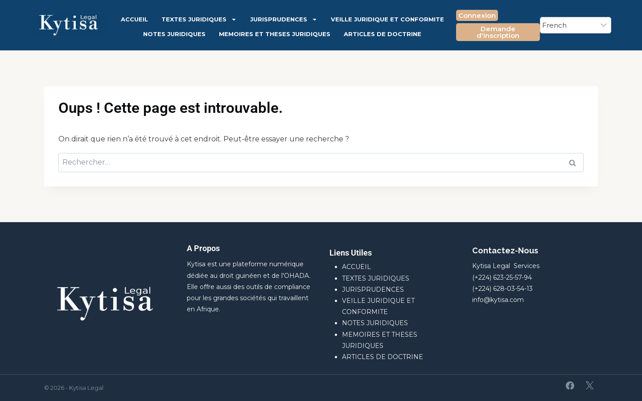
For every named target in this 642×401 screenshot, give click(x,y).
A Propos (203, 248)
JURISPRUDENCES (283, 19)
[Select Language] (575, 25)
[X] (589, 385)
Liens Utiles (350, 252)
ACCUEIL (134, 19)
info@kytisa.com (498, 300)
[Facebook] (570, 385)
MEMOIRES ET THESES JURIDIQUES (274, 33)
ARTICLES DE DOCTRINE (382, 33)
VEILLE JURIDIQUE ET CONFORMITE (387, 19)
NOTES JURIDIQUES (174, 33)
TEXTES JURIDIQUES (199, 19)
